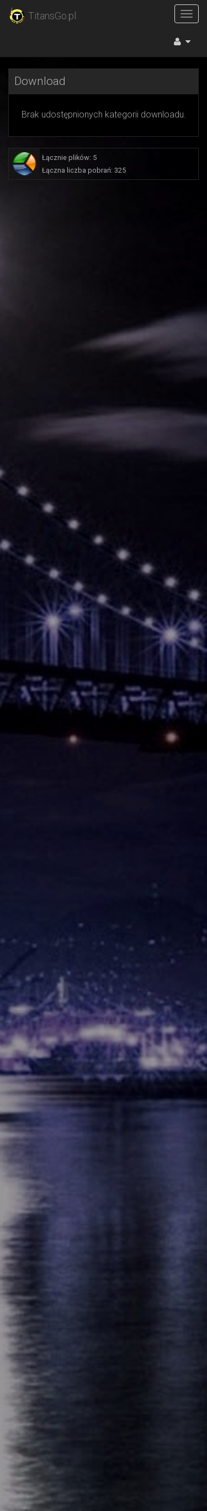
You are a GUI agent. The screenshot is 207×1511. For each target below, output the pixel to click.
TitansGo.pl (42, 16)
